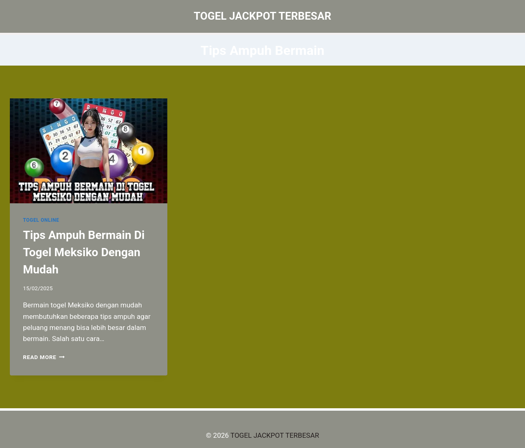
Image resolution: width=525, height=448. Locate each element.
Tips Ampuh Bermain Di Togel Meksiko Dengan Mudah (84, 252)
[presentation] (88, 150)
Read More (44, 357)
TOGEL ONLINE (41, 220)
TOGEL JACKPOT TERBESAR (275, 435)
